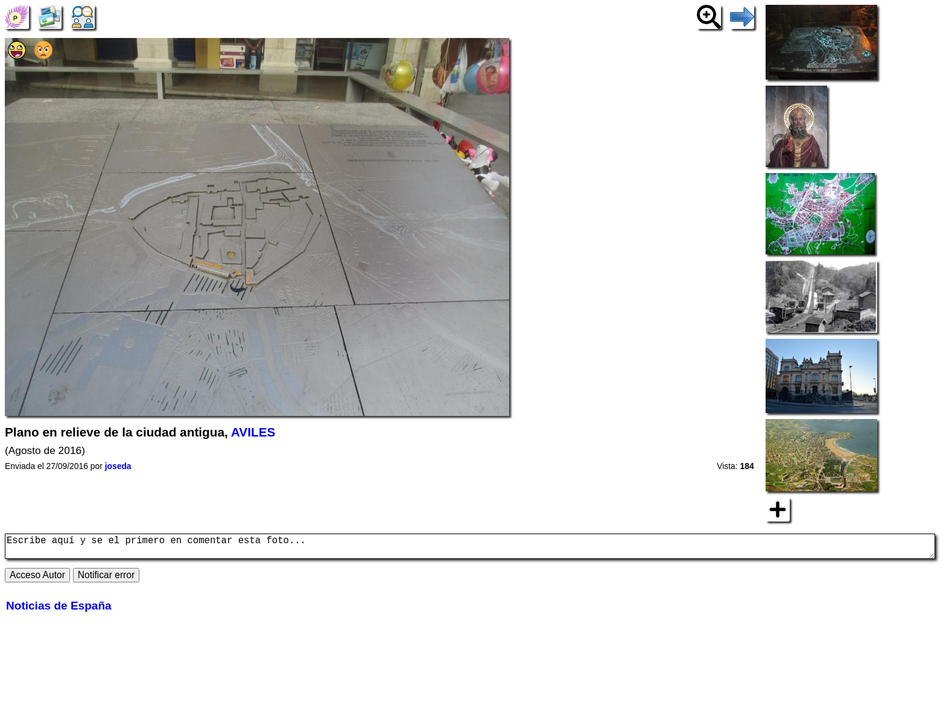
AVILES (253, 432)
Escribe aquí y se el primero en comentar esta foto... (470, 549)
